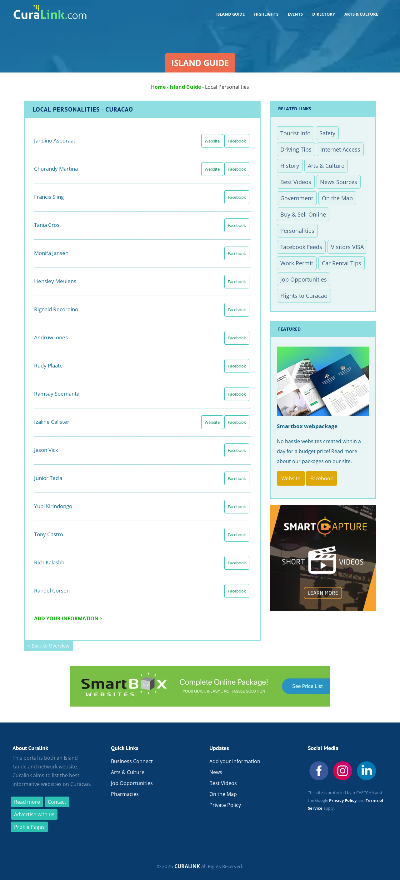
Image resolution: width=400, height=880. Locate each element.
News (215, 772)
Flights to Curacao (304, 295)
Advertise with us (34, 814)
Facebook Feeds (301, 247)
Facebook (237, 141)
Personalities (297, 230)
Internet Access (340, 149)
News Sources (338, 182)
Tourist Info (295, 133)
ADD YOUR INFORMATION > (68, 618)
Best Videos (295, 182)
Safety (327, 133)
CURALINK (187, 866)
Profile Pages (29, 826)
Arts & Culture (326, 165)
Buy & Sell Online (303, 214)
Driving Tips (296, 149)
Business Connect (132, 761)
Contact (57, 801)
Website (212, 141)
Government (296, 198)
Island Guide (185, 86)
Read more (27, 801)
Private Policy (225, 805)
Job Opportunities (303, 279)
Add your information (234, 761)
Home (158, 86)
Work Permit (296, 263)
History (289, 165)
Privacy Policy (343, 800)
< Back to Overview (48, 645)
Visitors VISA (347, 247)
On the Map (337, 198)
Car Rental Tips (341, 263)
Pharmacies (125, 794)
